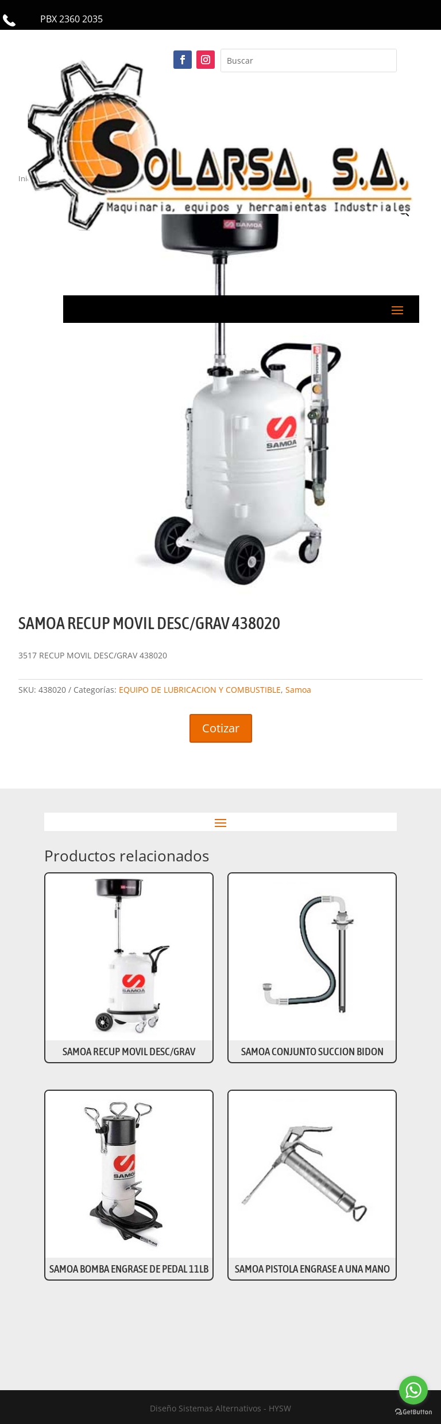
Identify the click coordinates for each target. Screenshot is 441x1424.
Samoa (298, 689)
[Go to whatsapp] (413, 1390)
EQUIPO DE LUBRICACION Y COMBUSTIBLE (200, 689)
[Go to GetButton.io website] (413, 1412)
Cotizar (220, 728)
